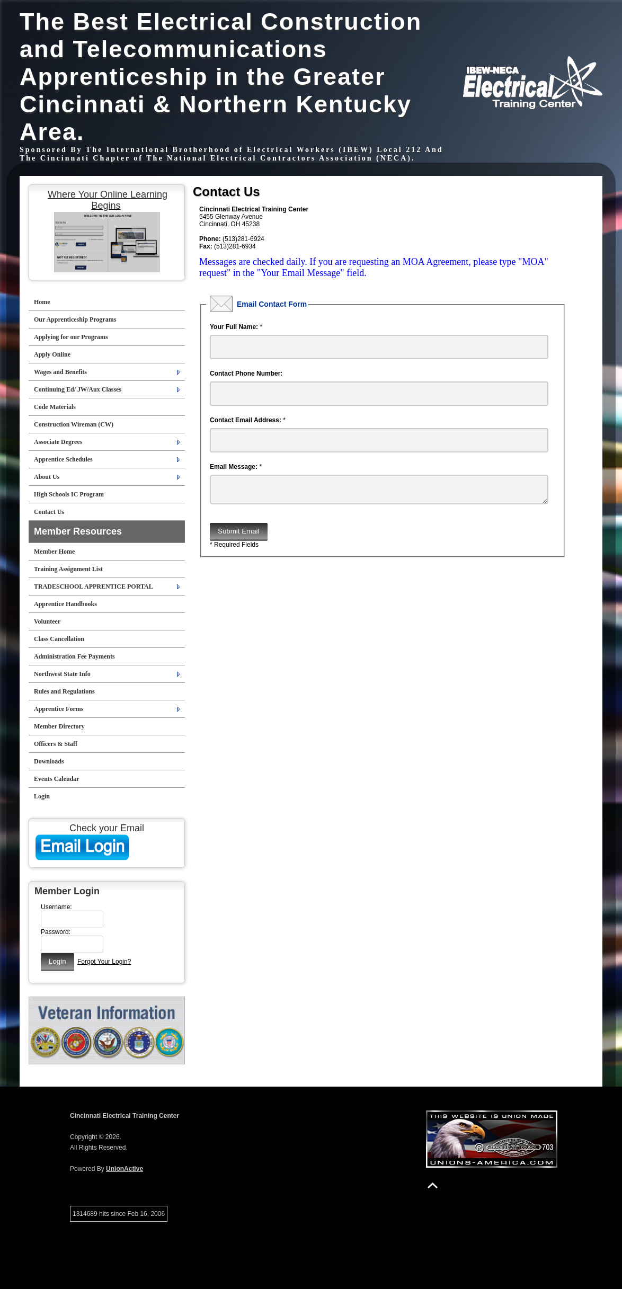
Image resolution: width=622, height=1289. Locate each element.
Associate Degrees (58, 442)
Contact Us (49, 511)
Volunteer (47, 621)
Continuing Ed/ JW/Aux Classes (77, 389)
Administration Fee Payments (74, 656)
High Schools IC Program (69, 494)
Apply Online (52, 354)
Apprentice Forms (58, 709)
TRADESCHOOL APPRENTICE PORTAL (93, 586)
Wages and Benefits (60, 372)
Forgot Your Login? (104, 961)
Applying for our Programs (71, 337)
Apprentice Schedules (63, 459)
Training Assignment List (68, 569)
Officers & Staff (55, 744)
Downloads (49, 761)
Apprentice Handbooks (65, 604)
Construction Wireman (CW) (73, 424)
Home (42, 302)
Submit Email (239, 535)
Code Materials (55, 407)
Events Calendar (56, 779)
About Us (46, 477)
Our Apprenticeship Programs (75, 319)
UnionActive (124, 1168)
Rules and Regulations (64, 691)
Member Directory (59, 726)
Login (42, 796)
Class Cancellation (59, 639)
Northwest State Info (62, 674)
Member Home (54, 551)
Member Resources (78, 531)
